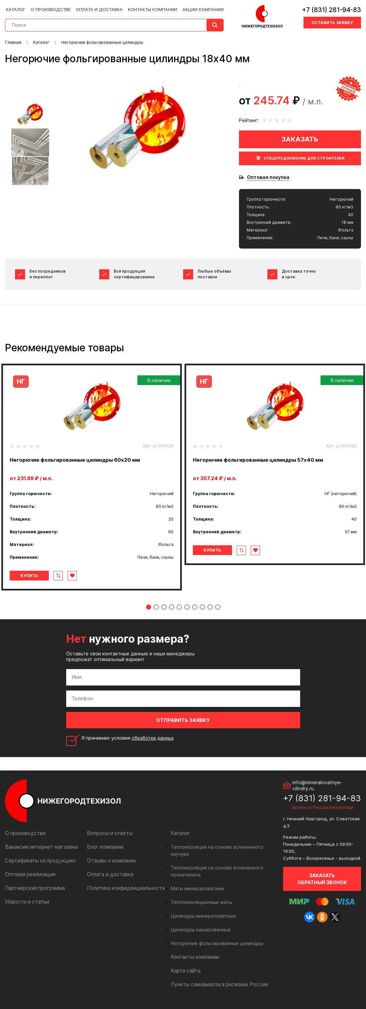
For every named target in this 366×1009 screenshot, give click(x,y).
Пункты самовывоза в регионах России (216, 977)
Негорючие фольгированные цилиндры (214, 936)
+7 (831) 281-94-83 (331, 8)
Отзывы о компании (110, 860)
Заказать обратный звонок (322, 879)
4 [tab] (171, 607)
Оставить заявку (332, 20)
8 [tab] (202, 607)
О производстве (51, 7)
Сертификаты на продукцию (37, 860)
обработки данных (154, 738)
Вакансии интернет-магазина (39, 847)
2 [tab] (156, 607)
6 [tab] (187, 607)
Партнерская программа (33, 888)
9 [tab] (210, 607)
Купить (33, 575)
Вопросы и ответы (108, 833)
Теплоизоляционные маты (199, 895)
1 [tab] (148, 607)
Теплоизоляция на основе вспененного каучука (222, 847)
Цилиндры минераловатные (201, 909)
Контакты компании (147, 7)
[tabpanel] (91, 477)
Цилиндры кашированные (199, 922)
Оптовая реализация (29, 874)
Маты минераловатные (196, 881)
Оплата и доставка (97, 7)
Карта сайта (185, 964)
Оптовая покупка (268, 177)
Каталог (17, 7)
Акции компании (196, 7)
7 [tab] (194, 607)
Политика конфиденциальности (123, 888)
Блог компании (104, 847)
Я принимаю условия (129, 738)
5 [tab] (179, 607)
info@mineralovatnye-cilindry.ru (317, 785)
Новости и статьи (25, 902)
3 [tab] (163, 607)
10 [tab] (217, 607)
